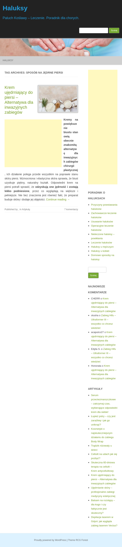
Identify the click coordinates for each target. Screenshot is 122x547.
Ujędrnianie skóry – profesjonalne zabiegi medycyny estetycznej (103, 492)
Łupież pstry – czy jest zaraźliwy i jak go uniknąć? (103, 420)
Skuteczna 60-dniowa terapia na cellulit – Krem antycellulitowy (103, 466)
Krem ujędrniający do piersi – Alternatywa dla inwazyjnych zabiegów (19, 100)
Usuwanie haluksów (102, 221)
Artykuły (26, 209)
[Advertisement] (33, 143)
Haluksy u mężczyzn (102, 246)
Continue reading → (58, 199)
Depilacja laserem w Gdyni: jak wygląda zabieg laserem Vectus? (104, 521)
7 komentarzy (71, 209)
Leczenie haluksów (101, 242)
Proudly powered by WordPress (50, 540)
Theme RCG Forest (78, 540)
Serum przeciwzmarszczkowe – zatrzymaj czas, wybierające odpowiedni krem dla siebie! (104, 403)
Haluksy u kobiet (100, 251)
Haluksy (15, 8)
